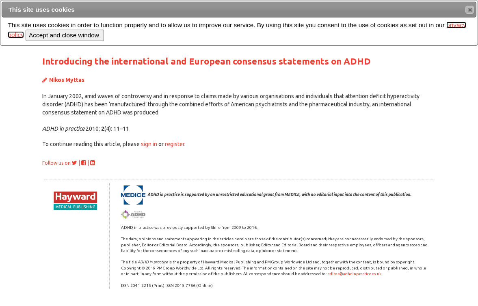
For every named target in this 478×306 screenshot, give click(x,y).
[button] (469, 10)
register (174, 144)
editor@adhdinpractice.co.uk (354, 274)
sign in (149, 144)
